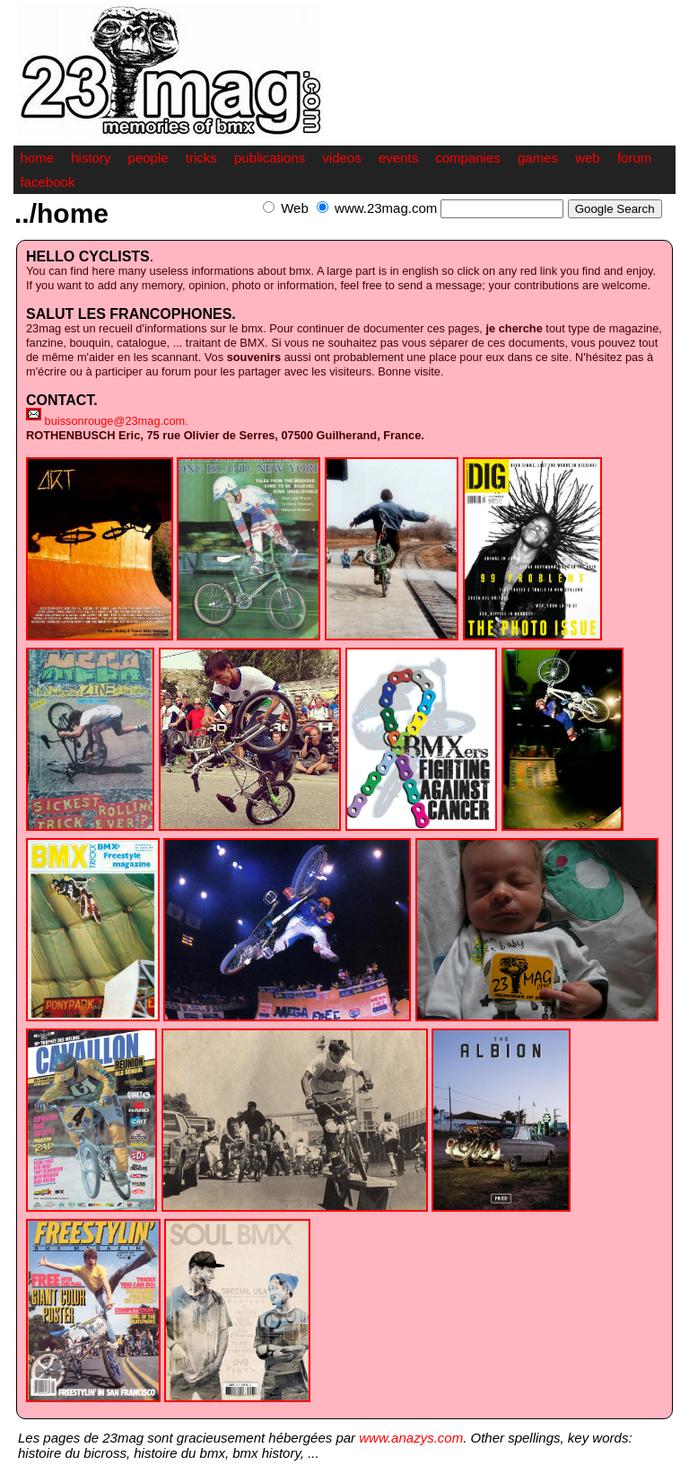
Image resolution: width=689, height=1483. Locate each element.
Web (295, 208)
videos (341, 157)
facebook (48, 182)
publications (269, 157)
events (398, 157)
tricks (201, 157)
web (587, 157)
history (90, 157)
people (148, 157)
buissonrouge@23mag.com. (116, 421)
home (38, 157)
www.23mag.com (386, 208)
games (538, 157)
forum (634, 157)
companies (468, 157)
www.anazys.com (411, 1437)
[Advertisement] (466, 227)
